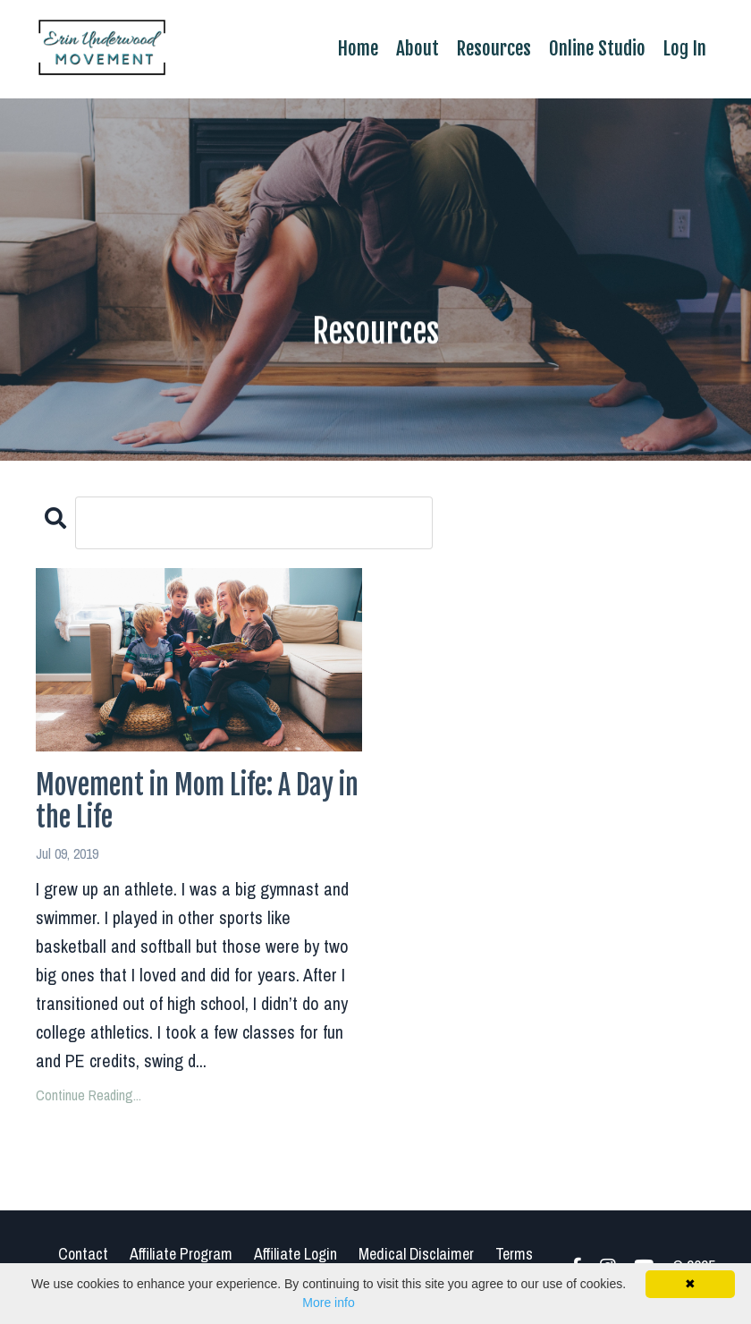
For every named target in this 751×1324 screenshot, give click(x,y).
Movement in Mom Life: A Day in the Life (197, 801)
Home (358, 48)
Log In (684, 48)
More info (328, 1302)
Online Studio (597, 48)
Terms (514, 1254)
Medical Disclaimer (416, 1254)
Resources (494, 48)
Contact (83, 1254)
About (417, 48)
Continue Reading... (88, 1095)
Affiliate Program (181, 1254)
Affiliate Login (295, 1254)
